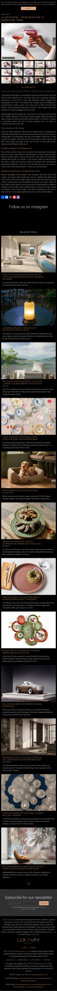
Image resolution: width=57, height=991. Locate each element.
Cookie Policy (37, 4)
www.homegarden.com (41, 984)
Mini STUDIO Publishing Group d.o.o (16, 951)
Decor (8, 14)
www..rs (26, 975)
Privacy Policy (42, 907)
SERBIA (33, 948)
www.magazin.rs (26, 978)
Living (3, 14)
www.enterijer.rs (23, 984)
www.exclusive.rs (28, 981)
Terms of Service (28, 909)
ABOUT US (10, 960)
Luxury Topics (6, 920)
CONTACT (46, 960)
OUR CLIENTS (35, 960)
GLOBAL (24, 948)
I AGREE (28, 8)
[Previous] (2, 41)
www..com (40, 975)
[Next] (54, 41)
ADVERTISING (22, 960)
